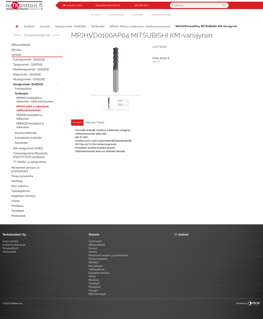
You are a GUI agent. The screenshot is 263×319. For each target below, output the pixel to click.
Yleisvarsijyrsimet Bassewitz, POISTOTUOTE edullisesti (30, 155)
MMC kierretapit (97, 294)
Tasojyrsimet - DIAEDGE (28, 64)
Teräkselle (98, 26)
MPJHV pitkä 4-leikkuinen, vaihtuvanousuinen (140, 26)
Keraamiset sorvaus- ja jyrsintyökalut (25, 169)
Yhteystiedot (9, 251)
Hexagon (93, 290)
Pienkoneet (18, 215)
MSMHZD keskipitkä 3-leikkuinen (30, 125)
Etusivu (95, 15)
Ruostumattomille (26, 133)
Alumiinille (21, 142)
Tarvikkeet (17, 210)
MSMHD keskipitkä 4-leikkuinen (29, 116)
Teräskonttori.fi (10, 248)
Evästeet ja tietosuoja (14, 244)
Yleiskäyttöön (23, 88)
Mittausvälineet (20, 44)
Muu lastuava (19, 186)
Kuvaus (77, 122)
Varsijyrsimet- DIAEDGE (71, 26)
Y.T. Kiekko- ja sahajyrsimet (29, 162)
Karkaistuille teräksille (28, 137)
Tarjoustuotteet (161, 15)
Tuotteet (137, 15)
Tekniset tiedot (94, 122)
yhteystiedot (116, 15)
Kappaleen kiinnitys (23, 196)
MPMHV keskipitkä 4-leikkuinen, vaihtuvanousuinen (35, 99)
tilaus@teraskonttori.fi (108, 5)
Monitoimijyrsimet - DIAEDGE (31, 69)
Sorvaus (16, 49)
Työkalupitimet (20, 191)
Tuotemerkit (95, 241)
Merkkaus (17, 205)
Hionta (15, 201)
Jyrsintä (45, 26)
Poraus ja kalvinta (22, 176)
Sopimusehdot (10, 241)
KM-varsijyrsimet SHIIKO (28, 148)
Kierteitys (17, 181)
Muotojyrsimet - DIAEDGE (29, 79)
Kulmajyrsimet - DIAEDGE (29, 59)
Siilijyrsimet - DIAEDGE (27, 74)
